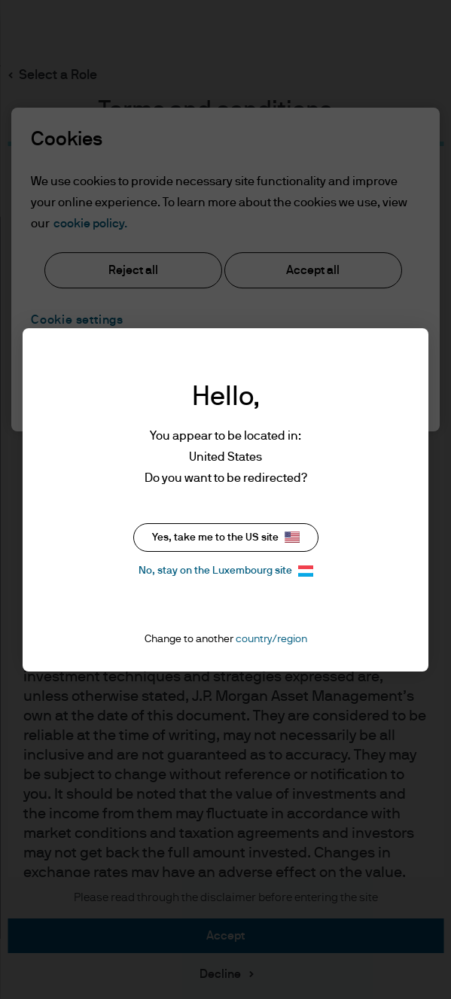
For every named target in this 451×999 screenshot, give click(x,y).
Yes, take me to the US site (226, 537)
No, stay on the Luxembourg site (226, 571)
